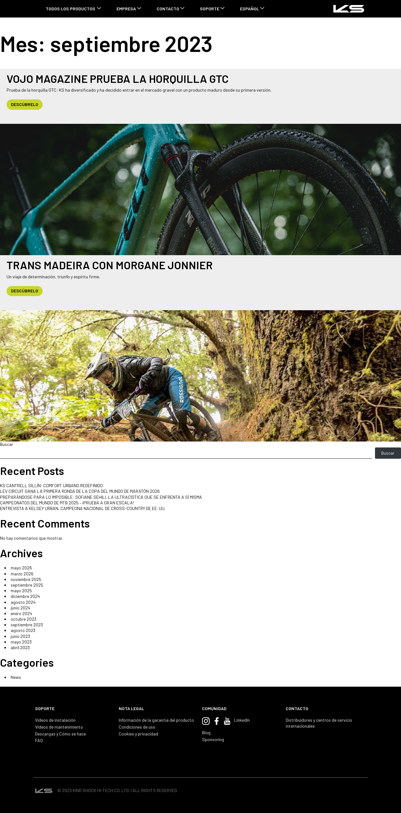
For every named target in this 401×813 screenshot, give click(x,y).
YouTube (227, 721)
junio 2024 (20, 607)
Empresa (126, 8)
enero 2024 (21, 613)
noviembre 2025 (26, 579)
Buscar (6, 444)
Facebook (216, 721)
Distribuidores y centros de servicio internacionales (319, 722)
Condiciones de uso (137, 727)
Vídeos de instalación (55, 720)
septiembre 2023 (27, 624)
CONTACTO (168, 8)
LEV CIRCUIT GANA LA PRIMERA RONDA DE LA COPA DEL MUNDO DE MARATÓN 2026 (80, 491)
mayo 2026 (21, 567)
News (16, 677)
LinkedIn (242, 720)
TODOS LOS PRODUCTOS (70, 8)
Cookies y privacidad (138, 733)
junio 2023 (20, 636)
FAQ (39, 740)
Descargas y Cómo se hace (60, 733)
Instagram (206, 721)
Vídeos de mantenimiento (59, 727)
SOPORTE (209, 8)
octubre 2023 (23, 619)
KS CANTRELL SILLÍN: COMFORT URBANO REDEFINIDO (51, 485)
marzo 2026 (22, 573)
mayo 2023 (21, 641)
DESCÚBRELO (24, 104)
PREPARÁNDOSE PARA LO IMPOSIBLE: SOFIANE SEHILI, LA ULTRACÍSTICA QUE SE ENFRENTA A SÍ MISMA (101, 497)
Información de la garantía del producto (156, 720)
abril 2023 (20, 647)
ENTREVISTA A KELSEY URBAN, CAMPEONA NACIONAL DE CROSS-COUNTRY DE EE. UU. (82, 508)
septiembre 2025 (27, 585)
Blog (206, 732)
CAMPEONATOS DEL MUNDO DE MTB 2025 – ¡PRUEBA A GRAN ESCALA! (67, 502)
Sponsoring (213, 739)
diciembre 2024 (25, 596)
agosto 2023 (23, 630)
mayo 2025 (21, 590)
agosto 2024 (23, 602)
